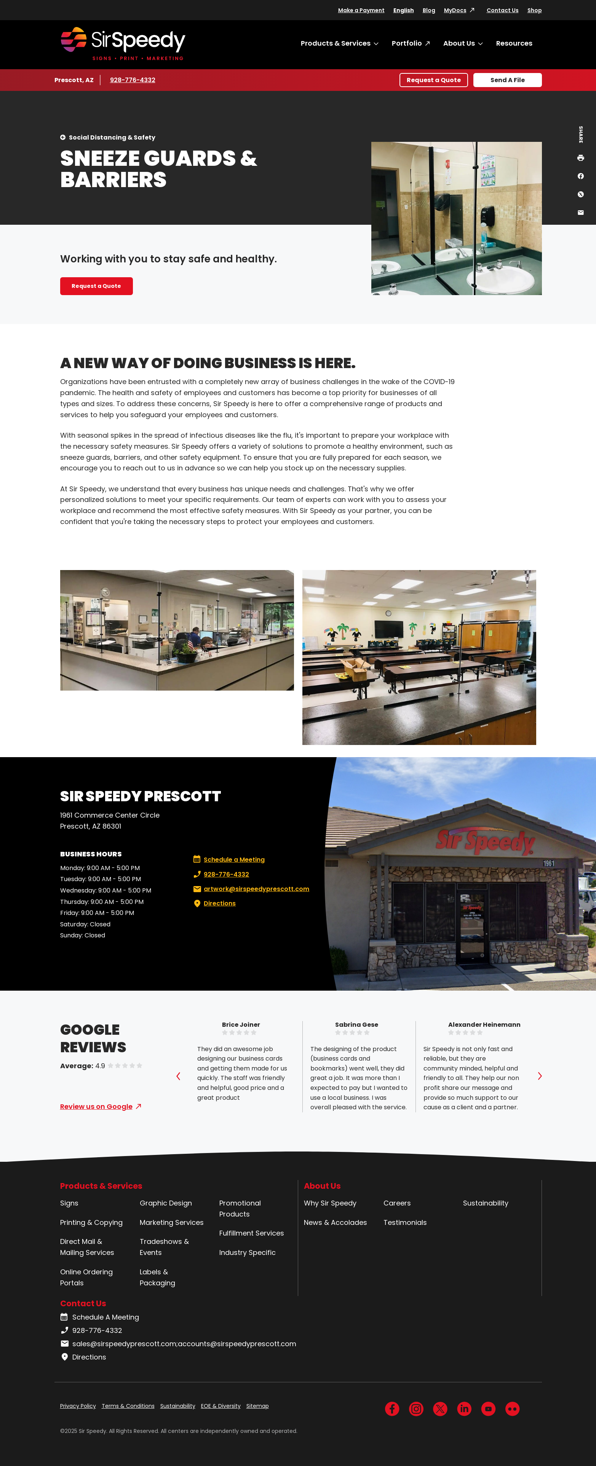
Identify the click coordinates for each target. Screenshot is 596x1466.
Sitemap (257, 1406)
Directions (214, 904)
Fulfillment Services (251, 1233)
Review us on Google (96, 1106)
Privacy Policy (78, 1406)
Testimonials (405, 1222)
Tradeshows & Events (164, 1247)
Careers (397, 1203)
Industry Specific (247, 1252)
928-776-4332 (132, 79)
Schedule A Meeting (99, 1317)
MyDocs (455, 10)
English (403, 10)
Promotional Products (240, 1208)
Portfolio (407, 43)
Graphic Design (166, 1203)
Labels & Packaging (157, 1277)
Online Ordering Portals (86, 1277)
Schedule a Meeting (229, 860)
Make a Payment (361, 10)
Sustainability (485, 1203)
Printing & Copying (91, 1222)
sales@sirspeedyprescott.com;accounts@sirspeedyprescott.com (178, 1344)
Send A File (508, 80)
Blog (429, 10)
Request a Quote (434, 80)
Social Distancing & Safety (112, 137)
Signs (69, 1203)
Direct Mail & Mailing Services (87, 1247)
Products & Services (336, 43)
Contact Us (503, 10)
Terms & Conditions (128, 1406)
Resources (514, 43)
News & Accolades (335, 1222)
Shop (534, 10)
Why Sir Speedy (330, 1203)
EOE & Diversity (221, 1406)
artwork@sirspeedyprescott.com (250, 889)
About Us (459, 43)
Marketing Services (172, 1222)
